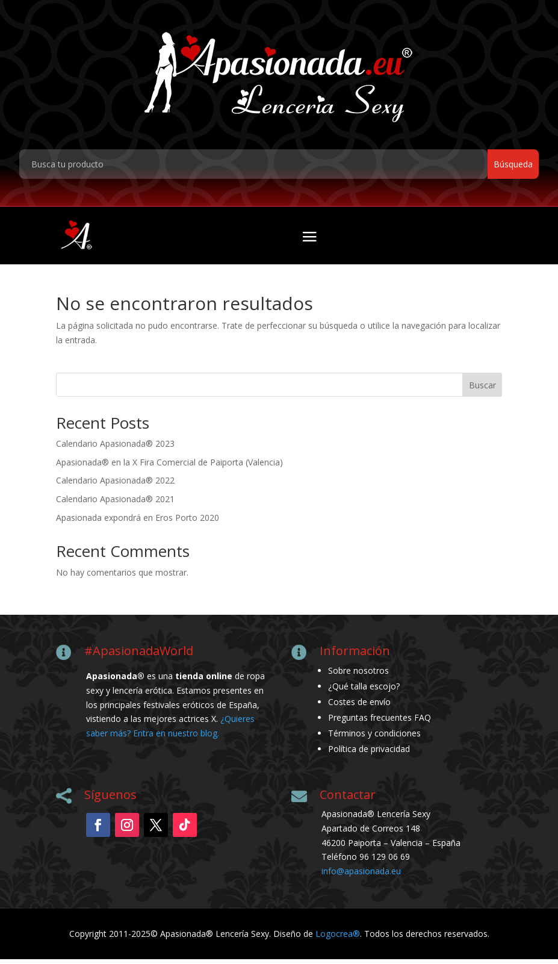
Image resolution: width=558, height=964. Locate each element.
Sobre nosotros (358, 675)
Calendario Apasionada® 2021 (115, 503)
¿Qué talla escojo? (364, 691)
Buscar (482, 389)
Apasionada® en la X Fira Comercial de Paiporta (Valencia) (169, 466)
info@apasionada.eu (361, 876)
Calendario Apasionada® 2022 (115, 485)
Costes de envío (359, 706)
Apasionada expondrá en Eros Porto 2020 (137, 522)
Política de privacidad (369, 753)
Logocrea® (337, 938)
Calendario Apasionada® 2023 (115, 448)
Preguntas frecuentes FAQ (379, 722)
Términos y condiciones (374, 738)
